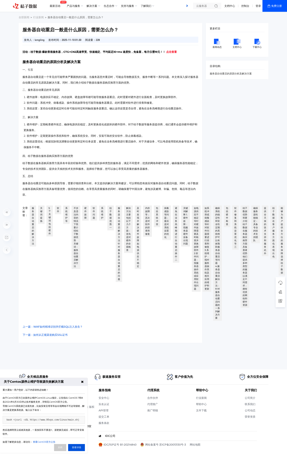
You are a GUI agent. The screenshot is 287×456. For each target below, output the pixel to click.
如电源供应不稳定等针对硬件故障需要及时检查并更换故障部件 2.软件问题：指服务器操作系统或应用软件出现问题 (196, 248)
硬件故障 (85, 213)
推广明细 (152, 410)
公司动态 (250, 410)
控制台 (245, 6)
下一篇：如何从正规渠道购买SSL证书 (45, 335)
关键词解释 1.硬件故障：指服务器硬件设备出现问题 (185, 226)
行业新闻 (38, 17)
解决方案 (92, 6)
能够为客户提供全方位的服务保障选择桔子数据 (282, 240)
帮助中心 (201, 404)
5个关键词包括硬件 (50, 221)
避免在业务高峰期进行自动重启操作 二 (176, 234)
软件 (58, 210)
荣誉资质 (250, 416)
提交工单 (104, 416)
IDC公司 (110, 436)
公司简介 (250, 398)
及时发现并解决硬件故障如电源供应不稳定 (138, 237)
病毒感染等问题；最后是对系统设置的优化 (166, 223)
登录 (258, 6)
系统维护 (102, 213)
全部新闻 (24, 17)
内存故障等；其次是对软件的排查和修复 (147, 221)
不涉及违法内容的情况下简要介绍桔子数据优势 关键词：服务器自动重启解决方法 (76, 237)
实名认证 (104, 404)
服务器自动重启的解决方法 (33, 226)
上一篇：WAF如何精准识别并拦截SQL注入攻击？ (53, 326)
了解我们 (146, 6)
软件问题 (94, 213)
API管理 (103, 410)
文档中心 (229, 6)
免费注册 (276, 6)
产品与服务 (73, 6)
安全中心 (104, 398)
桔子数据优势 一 (110, 218)
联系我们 (250, 404)
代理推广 (152, 404)
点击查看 (171, 52)
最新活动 (56, 4)
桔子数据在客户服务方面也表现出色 (273, 232)
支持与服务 (127, 6)
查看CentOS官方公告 (44, 441)
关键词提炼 (41, 214)
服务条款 (104, 423)
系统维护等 (66, 214)
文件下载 (201, 410)
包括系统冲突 (157, 216)
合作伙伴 (152, 398)
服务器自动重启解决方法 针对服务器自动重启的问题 (119, 244)
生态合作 (109, 6)
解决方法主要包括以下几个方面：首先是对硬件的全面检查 (128, 229)
